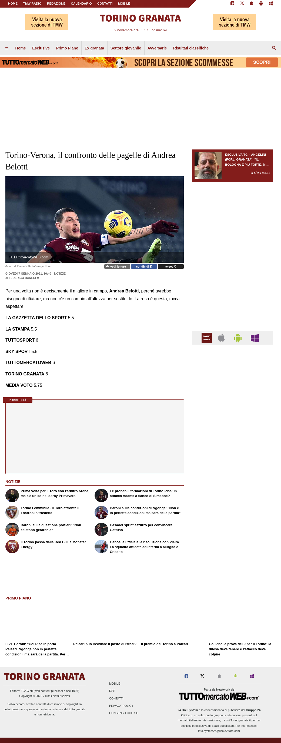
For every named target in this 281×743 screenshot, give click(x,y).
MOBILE (124, 3)
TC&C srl (27, 690)
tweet (170, 266)
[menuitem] (7, 48)
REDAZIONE (56, 3)
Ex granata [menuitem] (94, 48)
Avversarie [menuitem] (157, 48)
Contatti (116, 698)
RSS (112, 691)
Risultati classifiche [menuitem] (191, 48)
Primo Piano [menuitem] (67, 48)
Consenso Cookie (123, 713)
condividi (144, 266)
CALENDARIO (81, 3)
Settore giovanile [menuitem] (126, 48)
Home (13, 3)
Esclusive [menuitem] (41, 48)
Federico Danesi (22, 277)
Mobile (114, 683)
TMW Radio (32, 3)
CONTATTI (105, 3)
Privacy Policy (121, 705)
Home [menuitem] (20, 48)
